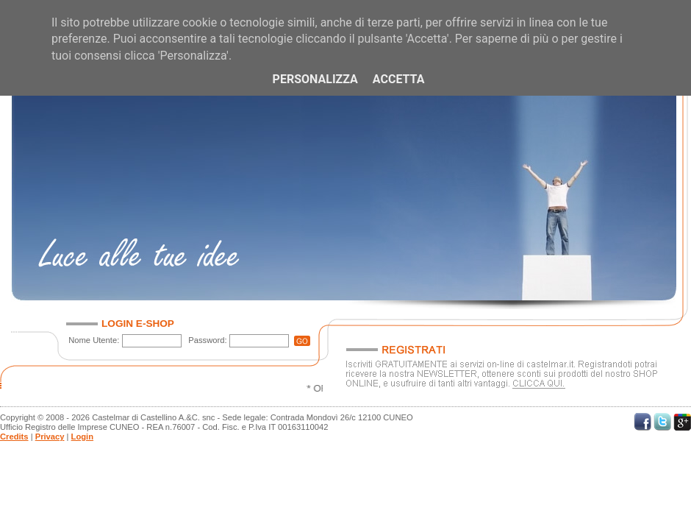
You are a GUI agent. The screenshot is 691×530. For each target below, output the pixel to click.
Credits (14, 436)
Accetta (399, 79)
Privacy (50, 436)
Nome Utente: (93, 340)
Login (82, 436)
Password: (207, 340)
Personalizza (315, 79)
